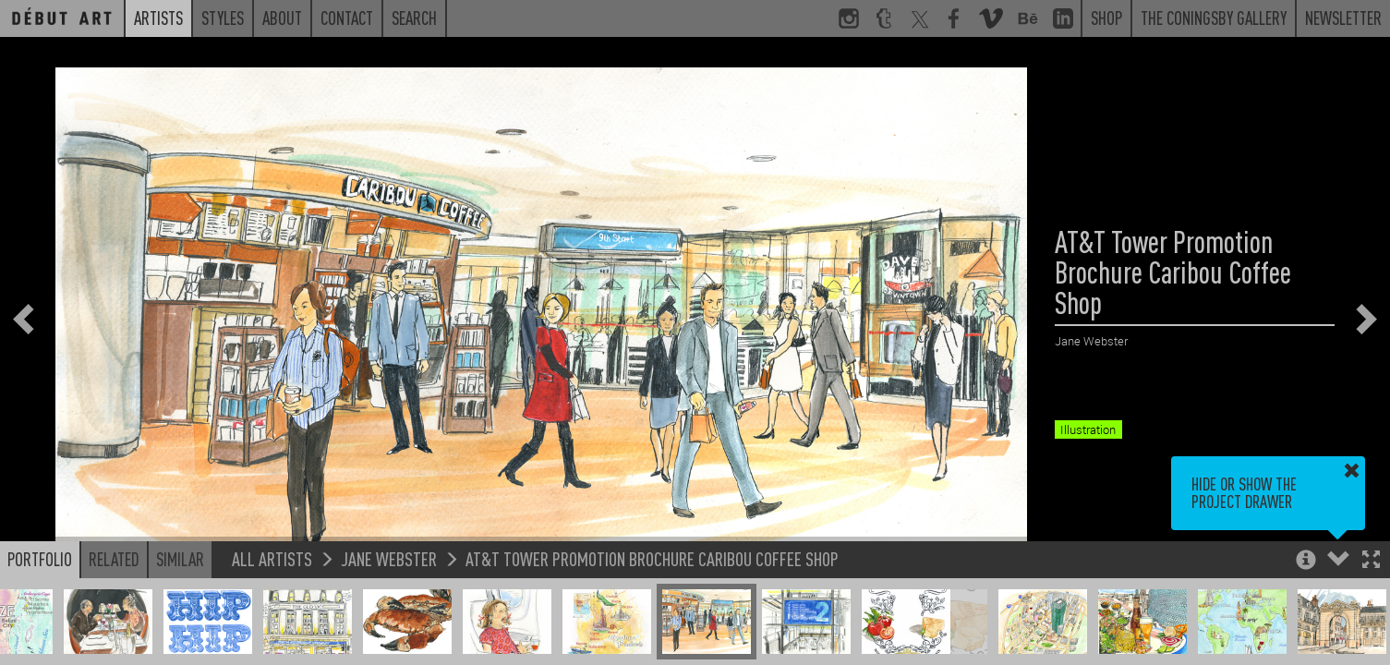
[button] (1371, 561)
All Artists (272, 558)
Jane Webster (389, 558)
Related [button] (114, 559)
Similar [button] (180, 559)
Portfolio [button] (39, 559)
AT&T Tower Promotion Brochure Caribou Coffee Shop (652, 558)
